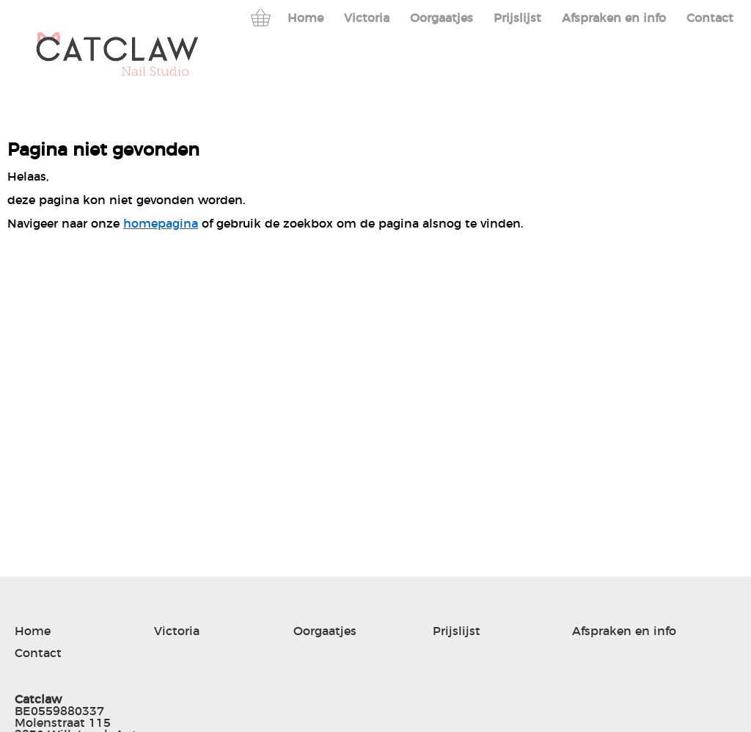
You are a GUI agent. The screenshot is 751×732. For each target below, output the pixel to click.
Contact (709, 18)
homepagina (160, 224)
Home (305, 18)
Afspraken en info (614, 18)
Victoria (366, 18)
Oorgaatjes (441, 18)
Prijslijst (517, 18)
